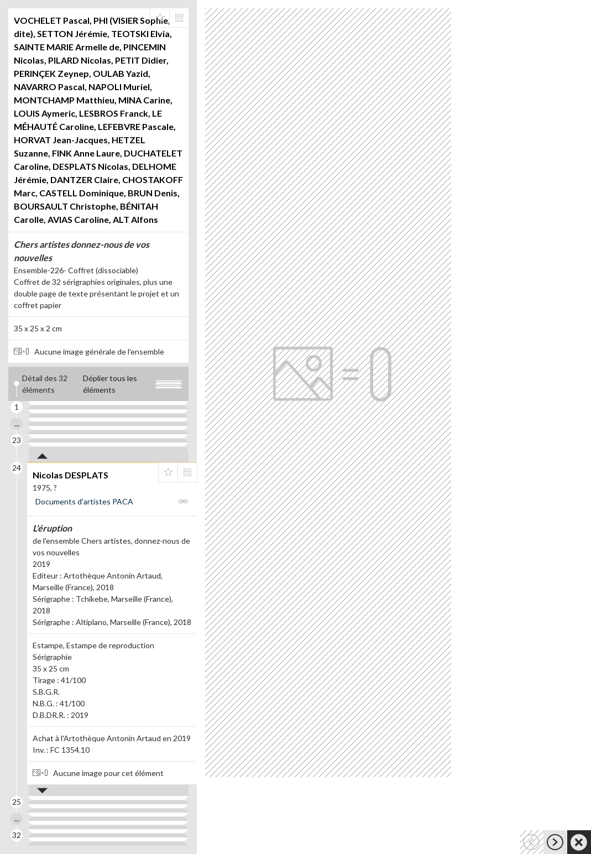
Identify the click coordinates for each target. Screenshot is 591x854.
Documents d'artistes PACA (84, 501)
